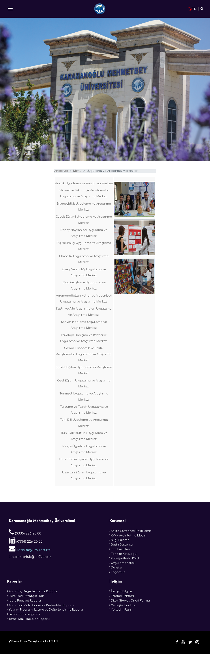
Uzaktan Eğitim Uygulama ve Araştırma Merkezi (84, 475)
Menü (77, 170)
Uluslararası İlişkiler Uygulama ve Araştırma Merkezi (83, 462)
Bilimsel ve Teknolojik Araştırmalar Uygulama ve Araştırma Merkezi (84, 193)
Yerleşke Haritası (123, 605)
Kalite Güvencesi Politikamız (131, 531)
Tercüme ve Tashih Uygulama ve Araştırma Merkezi (84, 409)
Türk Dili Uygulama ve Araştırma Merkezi (84, 422)
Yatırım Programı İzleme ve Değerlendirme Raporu (46, 609)
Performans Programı (24, 614)
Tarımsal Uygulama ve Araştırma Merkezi (84, 396)
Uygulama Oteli (123, 562)
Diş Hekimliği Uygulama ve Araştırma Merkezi (83, 245)
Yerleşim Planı (121, 609)
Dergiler (117, 567)
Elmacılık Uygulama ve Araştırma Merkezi (84, 259)
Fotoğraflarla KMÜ (125, 558)
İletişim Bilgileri (122, 591)
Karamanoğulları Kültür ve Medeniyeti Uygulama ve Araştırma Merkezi (84, 298)
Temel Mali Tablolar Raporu (29, 618)
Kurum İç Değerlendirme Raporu (33, 591)
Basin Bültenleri (122, 544)
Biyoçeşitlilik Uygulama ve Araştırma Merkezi (84, 206)
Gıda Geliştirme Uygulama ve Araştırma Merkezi (83, 285)
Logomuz (118, 572)
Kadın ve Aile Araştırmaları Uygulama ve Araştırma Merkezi (84, 311)
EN (192, 9)
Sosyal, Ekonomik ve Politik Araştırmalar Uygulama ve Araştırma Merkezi (83, 354)
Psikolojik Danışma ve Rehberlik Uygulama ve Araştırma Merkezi (83, 338)
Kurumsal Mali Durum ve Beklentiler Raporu (41, 605)
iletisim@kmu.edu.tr (29, 548)
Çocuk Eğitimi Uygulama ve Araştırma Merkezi (84, 219)
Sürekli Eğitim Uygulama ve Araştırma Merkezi (84, 370)
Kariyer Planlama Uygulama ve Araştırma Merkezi (84, 324)
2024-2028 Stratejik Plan (26, 596)
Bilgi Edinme (120, 540)
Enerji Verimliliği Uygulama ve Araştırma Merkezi (84, 272)
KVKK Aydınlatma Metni (128, 535)
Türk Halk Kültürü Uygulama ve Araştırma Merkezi (84, 436)
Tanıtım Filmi (120, 549)
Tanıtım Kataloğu (124, 553)
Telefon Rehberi (122, 596)
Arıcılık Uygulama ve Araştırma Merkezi (84, 183)
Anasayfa (61, 170)
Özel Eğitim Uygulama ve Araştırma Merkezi (84, 383)
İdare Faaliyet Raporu (25, 600)
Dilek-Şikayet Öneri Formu (130, 600)
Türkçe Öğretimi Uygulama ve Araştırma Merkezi (84, 449)
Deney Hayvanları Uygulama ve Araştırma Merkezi (83, 232)
